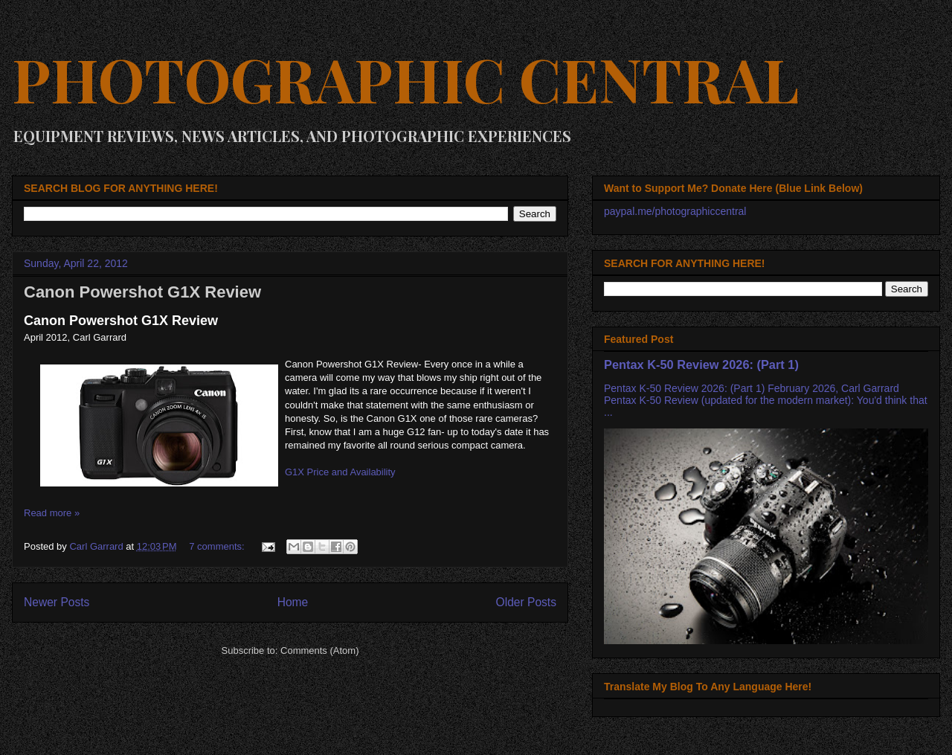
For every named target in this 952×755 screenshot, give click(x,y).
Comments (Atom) (319, 650)
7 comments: (218, 546)
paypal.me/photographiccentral (675, 211)
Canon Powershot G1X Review (142, 292)
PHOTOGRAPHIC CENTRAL (405, 78)
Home (293, 602)
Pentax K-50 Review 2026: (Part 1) (701, 364)
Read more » (52, 512)
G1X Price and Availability (340, 472)
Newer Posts (56, 602)
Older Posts (526, 602)
